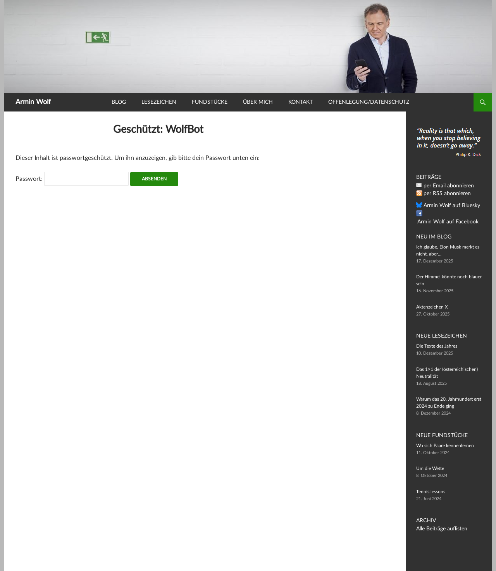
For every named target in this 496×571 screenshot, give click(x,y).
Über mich (258, 102)
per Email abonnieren (445, 185)
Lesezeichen (158, 102)
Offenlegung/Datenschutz (368, 102)
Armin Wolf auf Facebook (449, 213)
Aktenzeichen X (432, 307)
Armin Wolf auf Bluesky (448, 205)
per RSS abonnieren (444, 193)
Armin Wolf (33, 102)
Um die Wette (430, 468)
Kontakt (300, 102)
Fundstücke (209, 102)
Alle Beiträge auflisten (438, 528)
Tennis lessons (430, 491)
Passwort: (72, 179)
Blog (119, 102)
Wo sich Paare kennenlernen (445, 445)
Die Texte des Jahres (436, 346)
